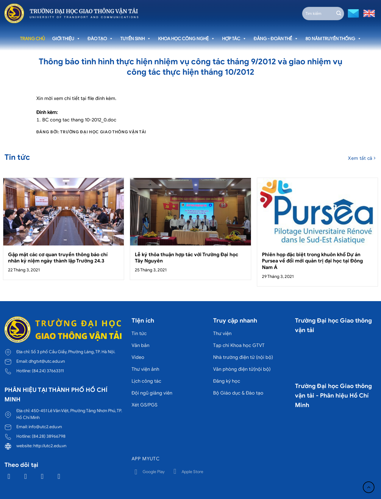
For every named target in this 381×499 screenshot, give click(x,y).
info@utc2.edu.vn (45, 426)
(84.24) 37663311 (48, 370)
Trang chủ (32, 38)
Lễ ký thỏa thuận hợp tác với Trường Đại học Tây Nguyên (186, 257)
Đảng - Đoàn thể (276, 39)
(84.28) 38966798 (48, 436)
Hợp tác (234, 39)
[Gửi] (339, 13)
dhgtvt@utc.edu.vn (47, 361)
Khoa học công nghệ (186, 39)
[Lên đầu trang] (368, 487)
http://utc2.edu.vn (49, 445)
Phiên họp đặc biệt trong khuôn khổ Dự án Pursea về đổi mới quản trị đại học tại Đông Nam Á (312, 260)
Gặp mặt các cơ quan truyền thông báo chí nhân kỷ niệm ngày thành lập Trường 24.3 (58, 257)
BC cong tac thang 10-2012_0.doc (79, 120)
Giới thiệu (66, 39)
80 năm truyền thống (333, 39)
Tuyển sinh (135, 39)
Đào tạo (100, 39)
